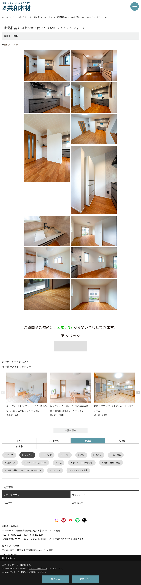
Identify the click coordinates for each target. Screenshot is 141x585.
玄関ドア (11, 463)
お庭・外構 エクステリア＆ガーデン (25, 471)
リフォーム (53, 440)
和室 (62, 463)
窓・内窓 (121, 455)
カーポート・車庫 (83, 471)
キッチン (29, 455)
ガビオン (59, 471)
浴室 (85, 455)
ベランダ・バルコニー (38, 463)
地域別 (122, 440)
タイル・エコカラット (86, 463)
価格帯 (19, 446)
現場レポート (79, 495)
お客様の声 (77, 503)
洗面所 (102, 455)
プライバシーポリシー (38, 568)
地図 (58, 531)
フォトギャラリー (13, 495)
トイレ (68, 455)
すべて (19, 440)
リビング (49, 455)
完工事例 (8, 503)
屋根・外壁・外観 (117, 463)
